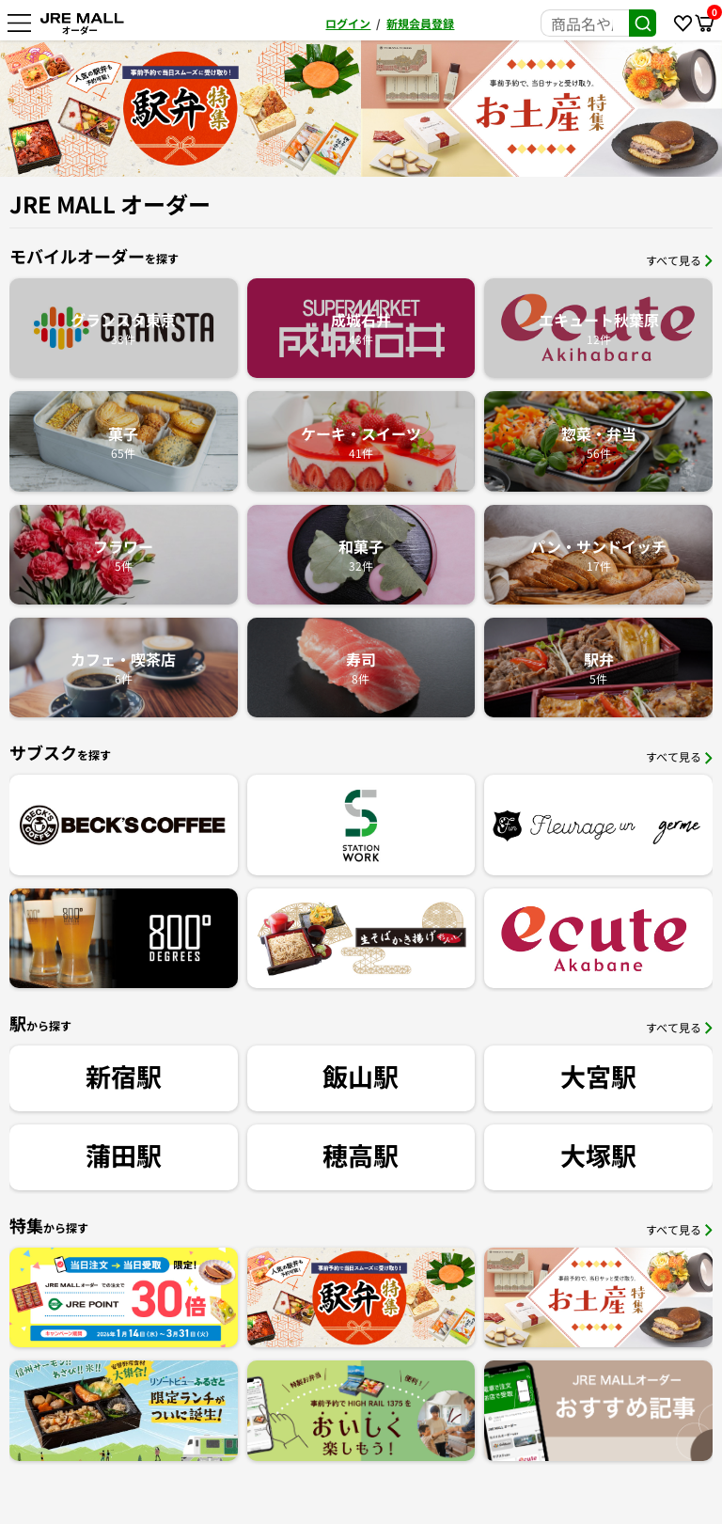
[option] (407, 108)
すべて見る (679, 260)
